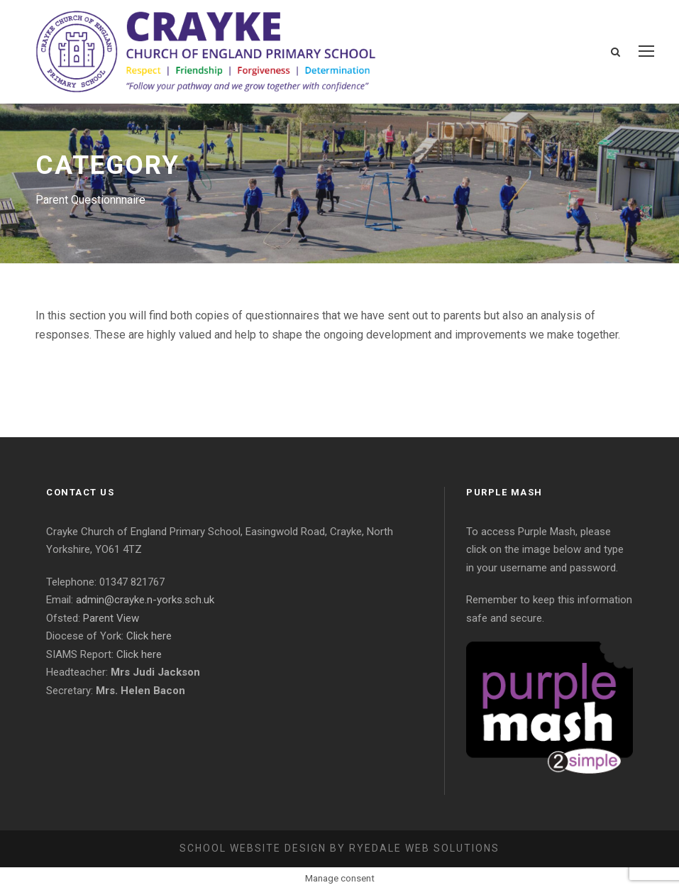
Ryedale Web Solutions (424, 848)
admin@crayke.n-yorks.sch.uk (145, 599)
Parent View (111, 618)
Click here (149, 636)
